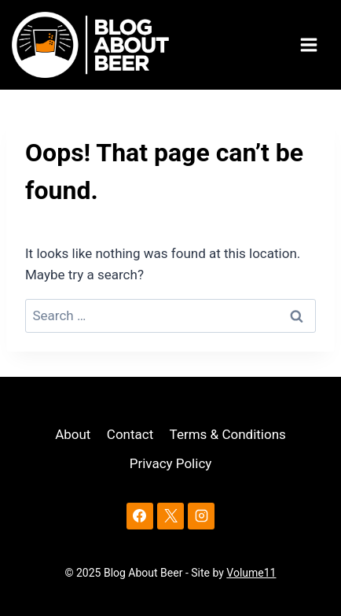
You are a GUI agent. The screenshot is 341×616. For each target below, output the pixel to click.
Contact (130, 434)
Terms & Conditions (228, 434)
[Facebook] (139, 516)
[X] (170, 516)
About (72, 434)
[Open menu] (311, 45)
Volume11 (251, 572)
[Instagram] (201, 516)
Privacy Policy (171, 463)
